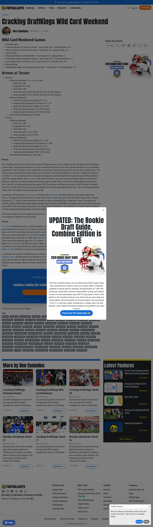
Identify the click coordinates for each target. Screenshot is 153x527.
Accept (139, 522)
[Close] (149, 506)
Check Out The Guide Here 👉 (76, 313)
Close (146, 522)
